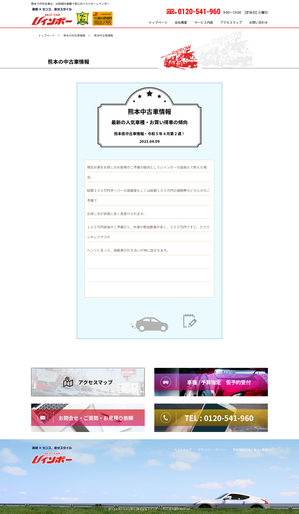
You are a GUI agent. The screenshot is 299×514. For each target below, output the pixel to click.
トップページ (158, 22)
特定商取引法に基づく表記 (250, 450)
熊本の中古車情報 (74, 35)
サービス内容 (203, 22)
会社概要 (181, 22)
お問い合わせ (258, 22)
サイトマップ (182, 450)
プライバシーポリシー (212, 450)
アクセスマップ (231, 22)
